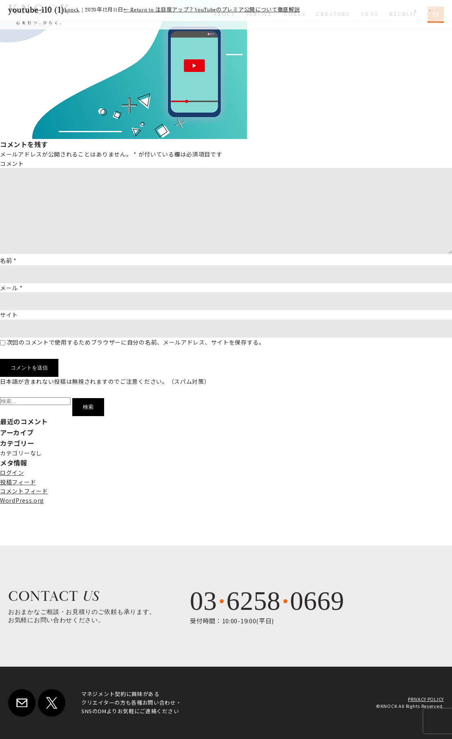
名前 (8, 260)
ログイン (12, 472)
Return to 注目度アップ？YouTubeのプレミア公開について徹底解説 (211, 10)
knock (72, 10)
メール (11, 288)
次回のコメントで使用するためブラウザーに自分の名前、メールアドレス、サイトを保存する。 (136, 342)
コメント (12, 163)
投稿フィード (18, 482)
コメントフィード (24, 491)
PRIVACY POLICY (426, 699)
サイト (9, 315)
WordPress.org (22, 500)
